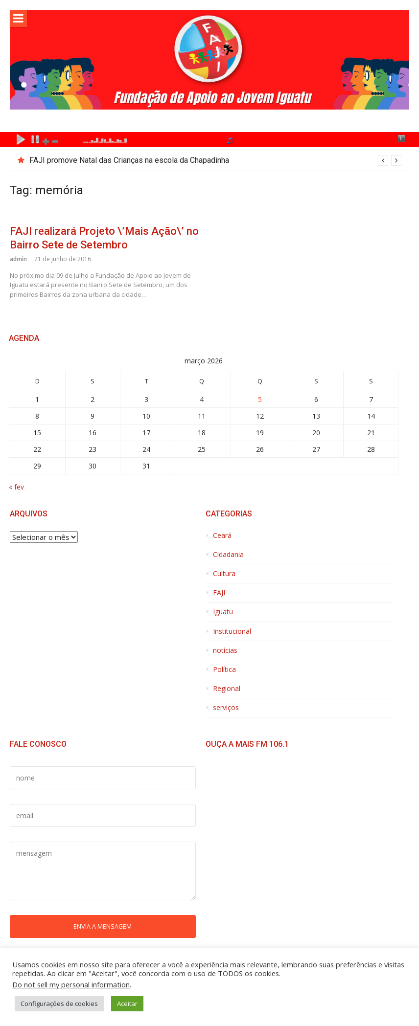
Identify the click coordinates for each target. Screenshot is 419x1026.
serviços (226, 707)
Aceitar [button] (127, 1003)
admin (18, 259)
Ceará (222, 535)
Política (224, 669)
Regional (226, 688)
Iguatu (223, 611)
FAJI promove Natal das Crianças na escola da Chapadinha (129, 160)
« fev (16, 486)
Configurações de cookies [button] (59, 1003)
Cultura (224, 573)
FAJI (219, 592)
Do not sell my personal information (71, 984)
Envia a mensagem (102, 926)
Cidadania (228, 554)
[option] (215, 160)
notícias (225, 650)
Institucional (232, 631)
